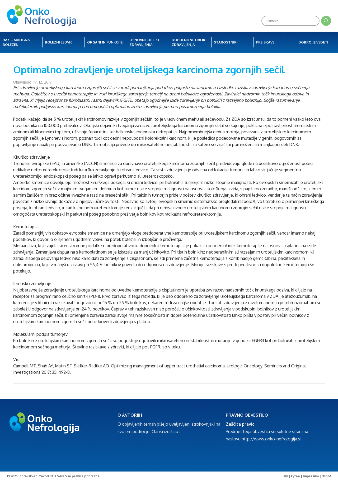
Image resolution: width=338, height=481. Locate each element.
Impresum (311, 476)
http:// (248, 438)
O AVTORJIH (130, 415)
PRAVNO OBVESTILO (247, 415)
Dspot (326, 476)
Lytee (295, 476)
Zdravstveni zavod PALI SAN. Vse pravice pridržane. (59, 476)
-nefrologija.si (288, 438)
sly (285, 476)
